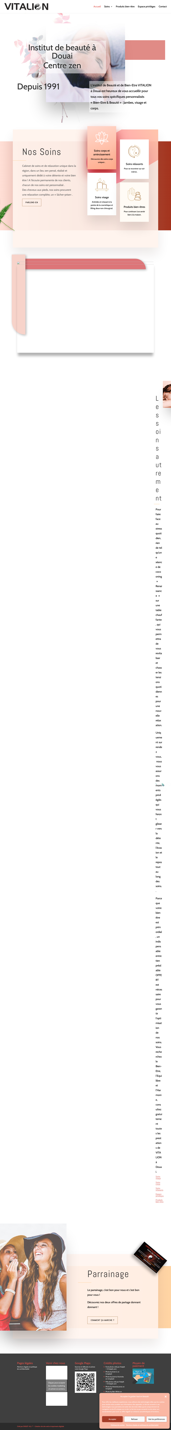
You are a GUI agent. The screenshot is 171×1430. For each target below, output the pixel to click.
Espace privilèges (146, 7)
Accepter (112, 1419)
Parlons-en (32, 202)
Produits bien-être (125, 7)
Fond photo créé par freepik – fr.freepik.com (115, 1368)
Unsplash (109, 1374)
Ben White (116, 1392)
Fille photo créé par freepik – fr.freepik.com (115, 1383)
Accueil (97, 7)
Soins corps (158, 1183)
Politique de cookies (118, 1425)
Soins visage (158, 1178)
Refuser (134, 1419)
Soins (107, 7)
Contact (163, 7)
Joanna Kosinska (118, 1377)
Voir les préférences (156, 1419)
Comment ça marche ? (102, 1320)
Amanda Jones (117, 1387)
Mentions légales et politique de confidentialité (142, 1425)
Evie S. (114, 1372)
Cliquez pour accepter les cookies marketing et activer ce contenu (56, 1385)
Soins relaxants (159, 1189)
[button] (165, 1396)
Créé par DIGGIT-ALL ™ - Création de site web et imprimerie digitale (40, 1426)
